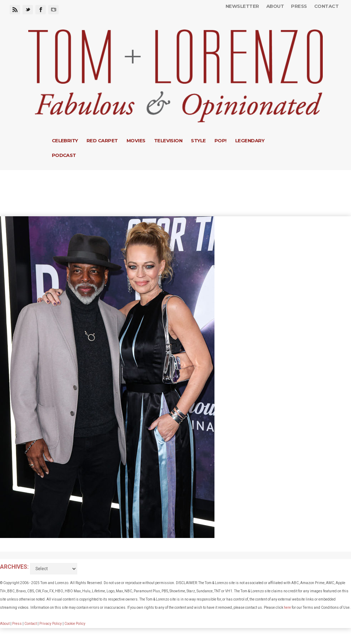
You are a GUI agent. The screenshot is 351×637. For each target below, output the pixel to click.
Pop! (220, 140)
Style (198, 140)
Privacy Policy (50, 624)
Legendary (249, 140)
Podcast (64, 155)
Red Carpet (102, 140)
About (275, 6)
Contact (326, 6)
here (287, 607)
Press (299, 6)
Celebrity (65, 140)
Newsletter (242, 6)
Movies (136, 140)
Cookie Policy (74, 624)
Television (168, 140)
